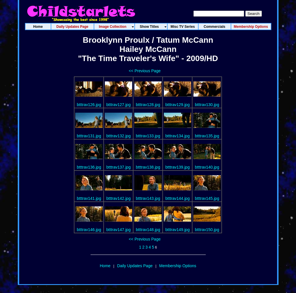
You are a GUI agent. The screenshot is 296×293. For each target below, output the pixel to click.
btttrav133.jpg (148, 136)
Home (105, 265)
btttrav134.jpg (177, 136)
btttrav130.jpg (207, 104)
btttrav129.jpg (177, 104)
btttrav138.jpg (148, 167)
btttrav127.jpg (118, 104)
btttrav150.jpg (207, 229)
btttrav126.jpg (89, 104)
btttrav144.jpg (177, 198)
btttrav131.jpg (89, 136)
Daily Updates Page (135, 265)
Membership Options (177, 265)
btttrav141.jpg (89, 198)
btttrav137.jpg (118, 167)
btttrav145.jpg (207, 198)
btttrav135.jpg (207, 136)
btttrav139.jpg (177, 167)
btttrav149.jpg (177, 229)
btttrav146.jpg (89, 229)
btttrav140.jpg (207, 167)
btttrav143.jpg (148, 198)
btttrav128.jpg (148, 104)
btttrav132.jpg (118, 136)
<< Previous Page (144, 71)
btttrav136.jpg (89, 167)
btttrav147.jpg (118, 229)
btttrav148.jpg (148, 229)
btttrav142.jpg (118, 198)
